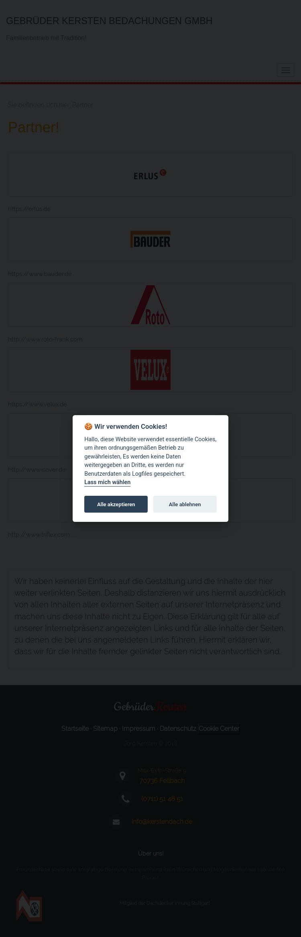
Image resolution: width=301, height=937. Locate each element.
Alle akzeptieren (116, 504)
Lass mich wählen (107, 482)
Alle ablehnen (185, 504)
